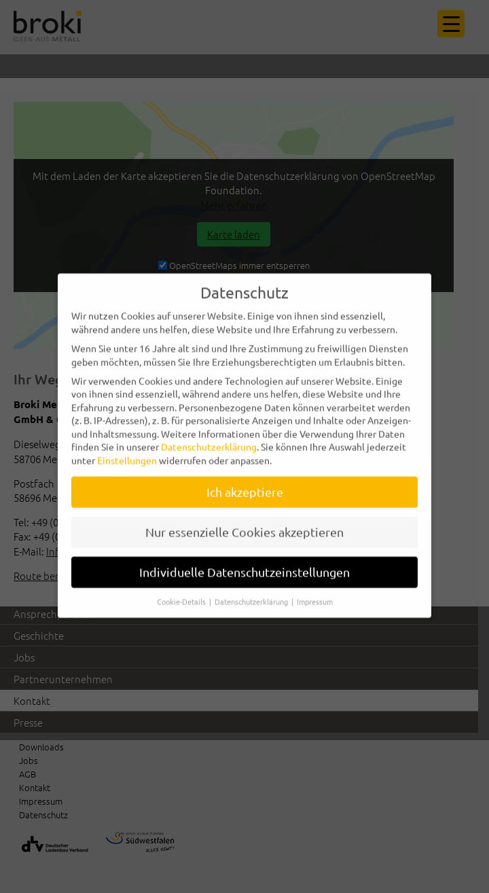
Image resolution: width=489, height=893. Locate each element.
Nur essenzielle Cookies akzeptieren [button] (244, 524)
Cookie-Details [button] (182, 593)
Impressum (315, 593)
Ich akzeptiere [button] (244, 484)
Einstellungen (127, 453)
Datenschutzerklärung (209, 439)
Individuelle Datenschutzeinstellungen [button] (244, 564)
